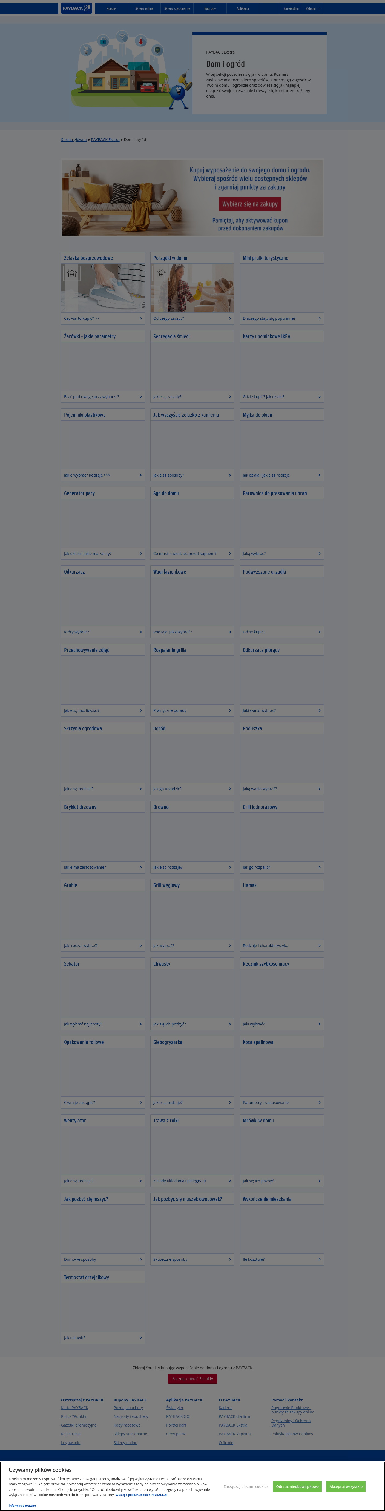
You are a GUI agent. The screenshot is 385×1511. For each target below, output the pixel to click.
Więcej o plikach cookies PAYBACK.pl (141, 1495)
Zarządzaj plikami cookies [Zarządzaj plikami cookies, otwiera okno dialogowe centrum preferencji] (246, 1486)
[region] (192, 1486)
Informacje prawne (22, 1505)
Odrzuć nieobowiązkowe (297, 1486)
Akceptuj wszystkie (346, 1486)
